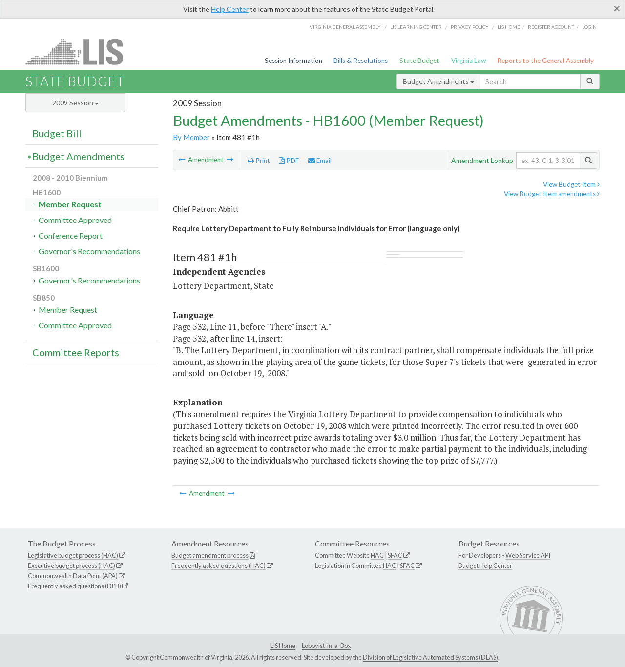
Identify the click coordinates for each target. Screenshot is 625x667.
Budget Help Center (485, 565)
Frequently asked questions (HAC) (218, 565)
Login (589, 27)
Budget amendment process (210, 555)
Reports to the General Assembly (545, 60)
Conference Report (71, 235)
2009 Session (75, 103)
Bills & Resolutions (360, 60)
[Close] (617, 8)
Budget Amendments (438, 81)
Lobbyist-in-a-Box (326, 645)
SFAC (395, 555)
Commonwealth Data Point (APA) (73, 576)
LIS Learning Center (416, 27)
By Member (191, 137)
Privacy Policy (470, 27)
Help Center (230, 9)
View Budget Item (571, 184)
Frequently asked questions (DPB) (74, 586)
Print (259, 160)
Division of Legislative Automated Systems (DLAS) (430, 657)
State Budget (419, 60)
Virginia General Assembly (345, 27)
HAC (377, 555)
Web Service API (527, 555)
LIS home (509, 27)
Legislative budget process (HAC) (73, 555)
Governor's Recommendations (89, 251)
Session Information (293, 60)
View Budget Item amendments (552, 194)
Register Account (551, 27)
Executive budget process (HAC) (71, 565)
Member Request (70, 204)
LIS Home (282, 645)
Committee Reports (75, 352)
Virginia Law (468, 60)
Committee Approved (75, 219)
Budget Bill (57, 133)
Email (320, 160)
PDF (289, 160)
